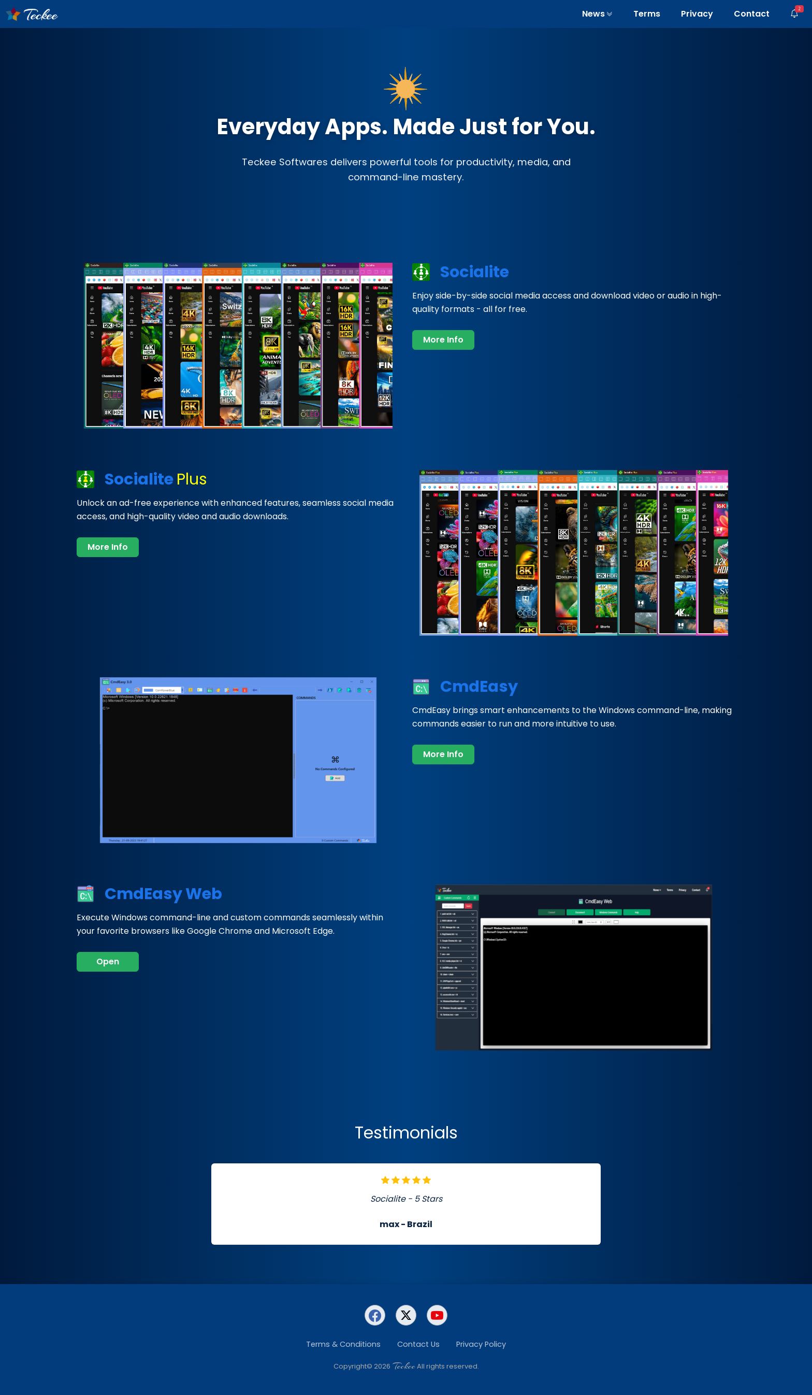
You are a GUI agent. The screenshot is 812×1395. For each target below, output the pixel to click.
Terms (646, 14)
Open (107, 961)
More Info (443, 340)
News (597, 14)
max (389, 1224)
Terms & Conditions (343, 1344)
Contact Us (418, 1344)
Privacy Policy (481, 1344)
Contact (752, 14)
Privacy (697, 14)
